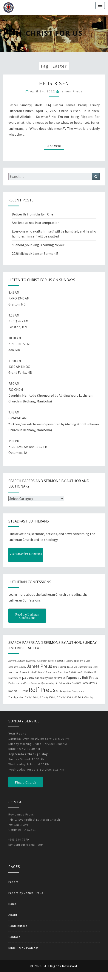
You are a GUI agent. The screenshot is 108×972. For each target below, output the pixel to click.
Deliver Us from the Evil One (32, 214)
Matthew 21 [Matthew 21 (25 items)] (77, 672)
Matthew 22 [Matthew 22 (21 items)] (90, 672)
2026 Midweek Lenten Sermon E (35, 253)
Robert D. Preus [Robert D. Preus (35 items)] (18, 691)
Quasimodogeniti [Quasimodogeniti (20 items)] (49, 683)
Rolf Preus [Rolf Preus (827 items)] (42, 690)
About (12, 915)
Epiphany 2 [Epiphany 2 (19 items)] (79, 660)
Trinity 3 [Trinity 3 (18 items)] (46, 697)
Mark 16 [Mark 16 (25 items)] (42, 672)
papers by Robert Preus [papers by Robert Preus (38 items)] (50, 678)
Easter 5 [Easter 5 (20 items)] (61, 660)
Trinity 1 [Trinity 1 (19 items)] (28, 697)
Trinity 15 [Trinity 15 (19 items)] (63, 697)
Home (12, 904)
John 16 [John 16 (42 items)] (64, 667)
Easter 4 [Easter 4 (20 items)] (52, 660)
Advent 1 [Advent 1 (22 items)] (13, 660)
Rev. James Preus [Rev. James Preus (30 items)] (86, 683)
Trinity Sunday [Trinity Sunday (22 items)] (85, 697)
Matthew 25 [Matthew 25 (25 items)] (14, 677)
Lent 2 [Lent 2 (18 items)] (11, 672)
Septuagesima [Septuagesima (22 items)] (63, 691)
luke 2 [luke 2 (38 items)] (25, 672)
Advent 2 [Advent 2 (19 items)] (22, 660)
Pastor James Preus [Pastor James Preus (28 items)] (19, 683)
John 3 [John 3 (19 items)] (56, 666)
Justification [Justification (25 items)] (85, 666)
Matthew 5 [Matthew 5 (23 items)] (53, 672)
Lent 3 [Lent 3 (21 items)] (18, 672)
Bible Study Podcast (23, 948)
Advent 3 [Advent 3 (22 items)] (32, 660)
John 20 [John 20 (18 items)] (73, 667)
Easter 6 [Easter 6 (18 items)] (69, 660)
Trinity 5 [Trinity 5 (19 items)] (54, 697)
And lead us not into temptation (35, 222)
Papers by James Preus (25, 893)
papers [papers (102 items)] (28, 677)
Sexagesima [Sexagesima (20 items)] (78, 691)
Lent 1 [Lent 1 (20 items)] (96, 666)
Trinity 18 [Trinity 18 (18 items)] (72, 697)
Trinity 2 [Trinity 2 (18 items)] (37, 697)
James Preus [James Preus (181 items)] (39, 666)
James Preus (71, 91)
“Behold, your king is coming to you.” (38, 245)
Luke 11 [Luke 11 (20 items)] (34, 672)
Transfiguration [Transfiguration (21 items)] (16, 697)
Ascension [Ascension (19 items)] (42, 660)
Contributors (17, 926)
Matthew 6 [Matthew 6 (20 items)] (65, 672)
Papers (13, 882)
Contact (14, 937)
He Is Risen (54, 83)
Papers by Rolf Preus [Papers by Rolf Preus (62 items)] (82, 677)
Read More (55, 146)
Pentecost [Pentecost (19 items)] (36, 683)
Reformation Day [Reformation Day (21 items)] (67, 683)
